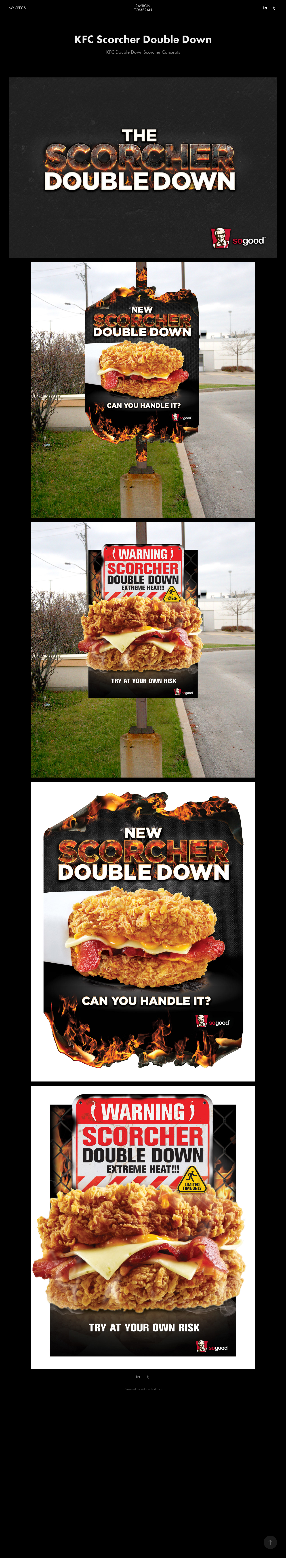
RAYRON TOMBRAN (143, 7)
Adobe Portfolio (151, 1389)
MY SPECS (17, 7)
